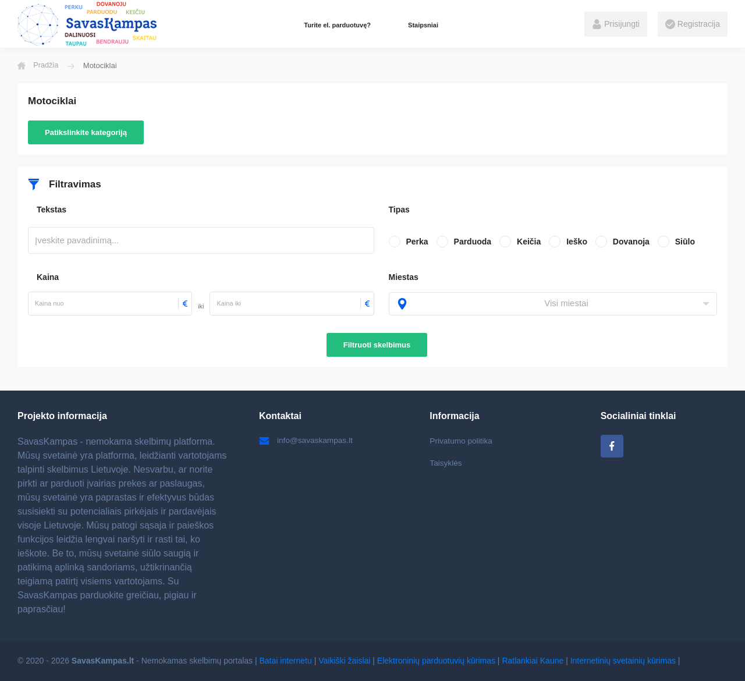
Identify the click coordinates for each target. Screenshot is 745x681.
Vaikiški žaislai (344, 660)
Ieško (576, 241)
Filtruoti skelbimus (377, 344)
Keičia (529, 241)
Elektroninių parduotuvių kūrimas (436, 660)
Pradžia (38, 65)
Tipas (399, 209)
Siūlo (685, 241)
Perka (417, 241)
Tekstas (51, 209)
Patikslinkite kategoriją (86, 132)
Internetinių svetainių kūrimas (623, 660)
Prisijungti (616, 24)
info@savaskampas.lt (306, 440)
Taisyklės (446, 463)
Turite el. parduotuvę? (337, 25)
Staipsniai (423, 25)
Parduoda (473, 241)
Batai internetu (286, 660)
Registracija (692, 24)
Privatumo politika (462, 440)
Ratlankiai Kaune (532, 660)
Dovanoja (631, 241)
